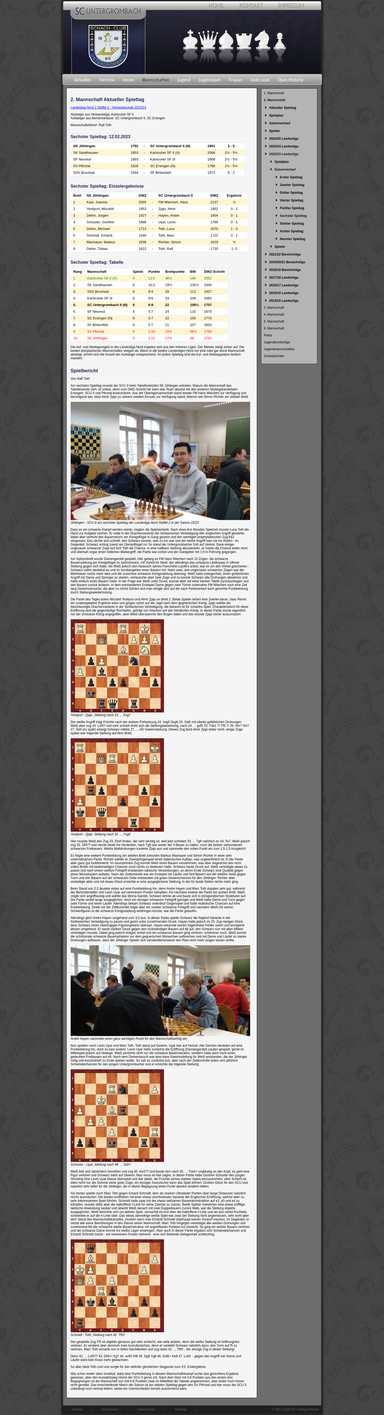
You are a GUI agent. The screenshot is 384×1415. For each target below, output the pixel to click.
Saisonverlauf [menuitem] (279, 123)
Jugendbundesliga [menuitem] (277, 342)
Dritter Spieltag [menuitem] (291, 193)
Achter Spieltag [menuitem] (291, 231)
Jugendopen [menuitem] (209, 79)
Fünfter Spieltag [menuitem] (292, 208)
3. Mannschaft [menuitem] (274, 308)
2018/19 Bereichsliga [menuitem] (285, 270)
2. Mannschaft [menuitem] (274, 100)
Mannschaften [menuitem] (155, 79)
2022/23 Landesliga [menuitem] (283, 154)
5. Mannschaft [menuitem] (274, 321)
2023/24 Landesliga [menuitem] (283, 146)
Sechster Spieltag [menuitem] (293, 216)
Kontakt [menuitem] (77, 1409)
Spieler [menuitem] (274, 131)
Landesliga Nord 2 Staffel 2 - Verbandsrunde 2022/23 (108, 107)
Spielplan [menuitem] (276, 115)
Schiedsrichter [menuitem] (274, 356)
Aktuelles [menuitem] (82, 79)
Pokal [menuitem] (268, 335)
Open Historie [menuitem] (290, 79)
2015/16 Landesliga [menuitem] (283, 293)
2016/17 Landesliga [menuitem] (283, 285)
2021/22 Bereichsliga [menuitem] (285, 254)
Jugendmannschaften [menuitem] (279, 349)
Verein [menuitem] (128, 79)
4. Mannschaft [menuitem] (274, 314)
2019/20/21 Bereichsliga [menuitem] (287, 262)
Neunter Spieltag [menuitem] (292, 239)
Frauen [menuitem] (235, 79)
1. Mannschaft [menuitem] (274, 93)
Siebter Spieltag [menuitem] (292, 223)
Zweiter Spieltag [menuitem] (292, 185)
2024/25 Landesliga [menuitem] (283, 139)
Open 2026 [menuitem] (260, 79)
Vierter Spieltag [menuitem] (291, 200)
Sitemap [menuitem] (180, 1409)
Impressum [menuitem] (110, 1409)
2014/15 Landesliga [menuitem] (283, 301)
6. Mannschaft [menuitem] (274, 328)
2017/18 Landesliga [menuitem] (283, 277)
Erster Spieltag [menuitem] (291, 177)
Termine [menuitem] (106, 79)
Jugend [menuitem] (183, 79)
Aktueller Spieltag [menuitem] (282, 108)
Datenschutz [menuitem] (146, 1409)
